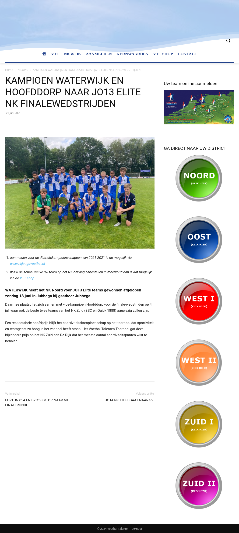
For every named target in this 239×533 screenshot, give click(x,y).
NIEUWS (23, 70)
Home (9, 70)
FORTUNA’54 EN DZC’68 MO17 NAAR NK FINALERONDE (37, 402)
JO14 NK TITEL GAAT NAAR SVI (130, 400)
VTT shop (27, 278)
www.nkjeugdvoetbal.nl (27, 264)
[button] (228, 40)
